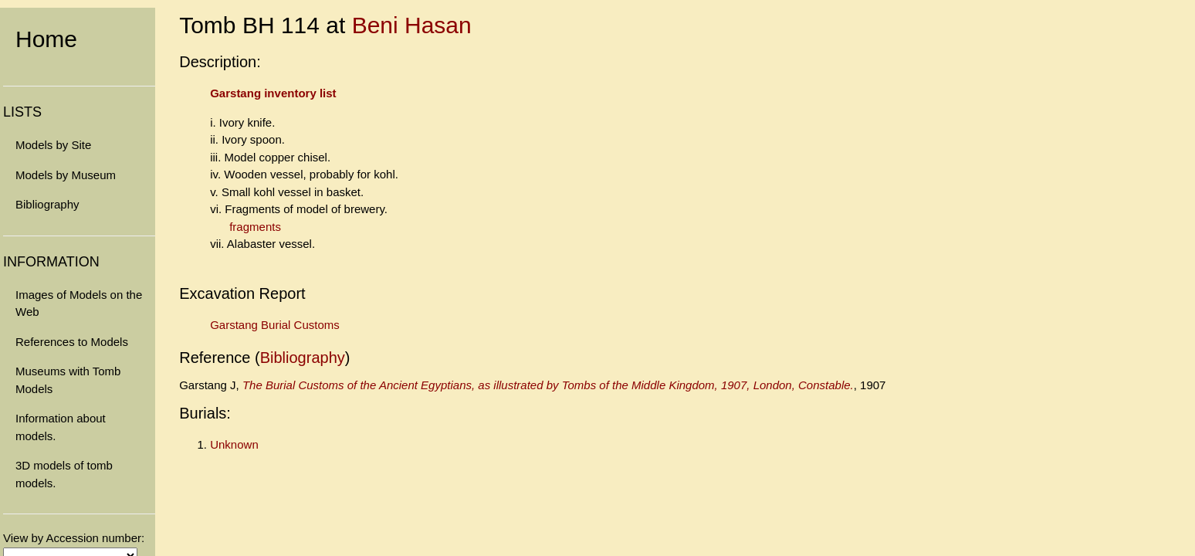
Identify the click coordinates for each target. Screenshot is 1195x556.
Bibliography (47, 204)
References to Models (71, 341)
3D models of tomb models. (64, 474)
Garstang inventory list (273, 93)
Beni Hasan (412, 25)
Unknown (234, 444)
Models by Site (53, 144)
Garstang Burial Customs (275, 324)
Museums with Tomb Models (67, 379)
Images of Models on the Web (78, 303)
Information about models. (60, 427)
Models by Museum (65, 174)
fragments (255, 226)
